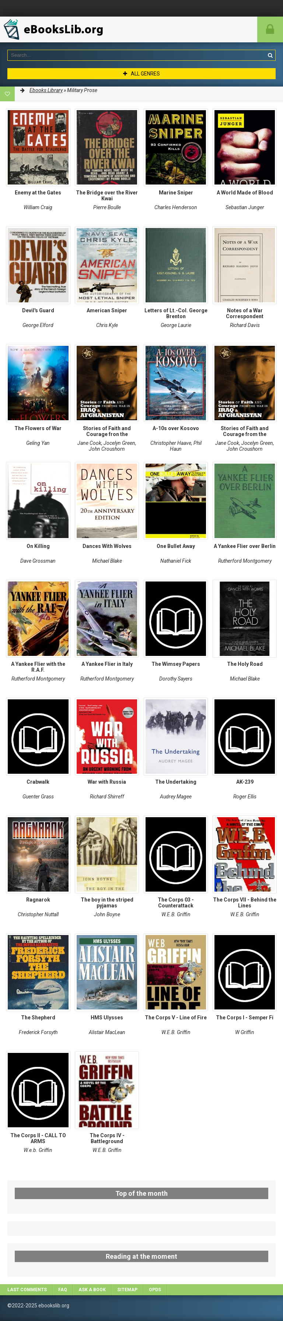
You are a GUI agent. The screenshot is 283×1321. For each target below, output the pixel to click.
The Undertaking (175, 782)
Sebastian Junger (245, 207)
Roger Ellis (244, 797)
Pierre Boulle (107, 207)
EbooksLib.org (55, 29)
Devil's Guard (38, 310)
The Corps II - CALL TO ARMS (38, 1138)
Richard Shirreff (107, 797)
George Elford (37, 325)
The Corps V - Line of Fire (176, 1017)
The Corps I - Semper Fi (244, 1017)
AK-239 (245, 782)
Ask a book (92, 1289)
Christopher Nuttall (38, 914)
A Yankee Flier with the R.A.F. (38, 667)
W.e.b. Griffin (38, 1150)
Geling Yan (38, 443)
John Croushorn (107, 449)
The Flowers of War (38, 428)
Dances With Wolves (107, 546)
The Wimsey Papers (175, 664)
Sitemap (127, 1289)
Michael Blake (107, 561)
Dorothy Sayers (175, 679)
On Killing (38, 546)
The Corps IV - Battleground (107, 1138)
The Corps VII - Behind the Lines (244, 903)
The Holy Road (245, 664)
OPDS (155, 1289)
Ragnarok (38, 900)
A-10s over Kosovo (176, 428)
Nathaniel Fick (175, 561)
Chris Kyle (107, 325)
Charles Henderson (175, 207)
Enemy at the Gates (38, 193)
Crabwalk (38, 782)
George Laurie (176, 325)
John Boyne (107, 914)
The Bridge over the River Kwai (107, 195)
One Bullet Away (176, 546)
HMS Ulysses (107, 1017)
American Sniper (107, 310)
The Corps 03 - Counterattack (176, 903)
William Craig (38, 207)
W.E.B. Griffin (176, 914)
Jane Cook (89, 443)
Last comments (27, 1289)
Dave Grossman (38, 561)
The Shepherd (38, 1017)
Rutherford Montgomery (245, 561)
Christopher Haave (170, 443)
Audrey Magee (176, 797)
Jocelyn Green (119, 443)
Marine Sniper (176, 193)
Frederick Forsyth (38, 1032)
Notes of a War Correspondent (244, 313)
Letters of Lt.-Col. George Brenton (175, 313)
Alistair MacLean (107, 1032)
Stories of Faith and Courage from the (245, 431)
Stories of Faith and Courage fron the (107, 431)
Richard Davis (245, 325)
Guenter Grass (38, 797)
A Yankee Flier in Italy (107, 664)
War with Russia (107, 782)
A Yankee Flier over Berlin (245, 546)
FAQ (62, 1289)
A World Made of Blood (245, 193)
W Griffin (244, 1032)
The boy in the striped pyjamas (107, 903)
